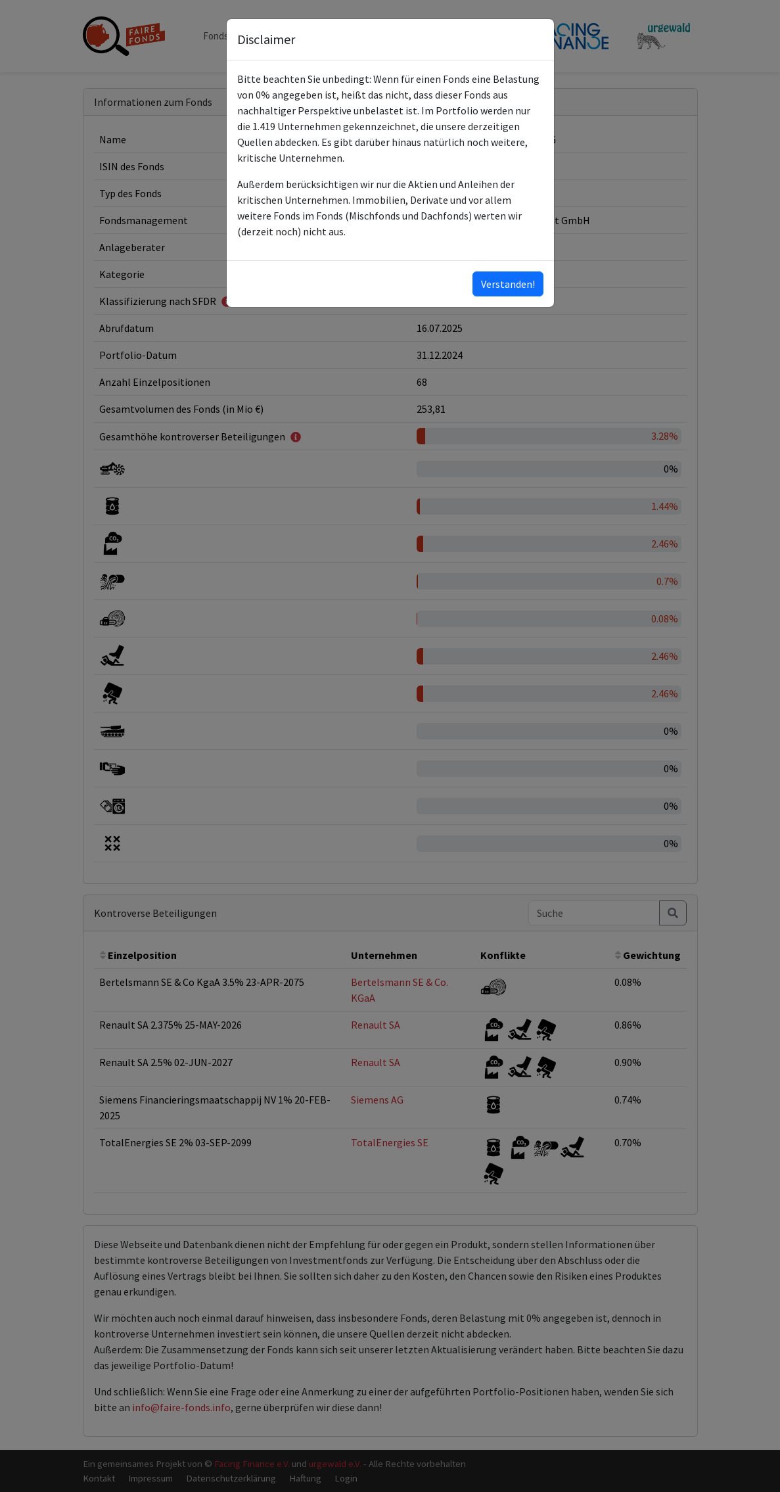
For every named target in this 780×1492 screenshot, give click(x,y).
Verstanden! (508, 284)
